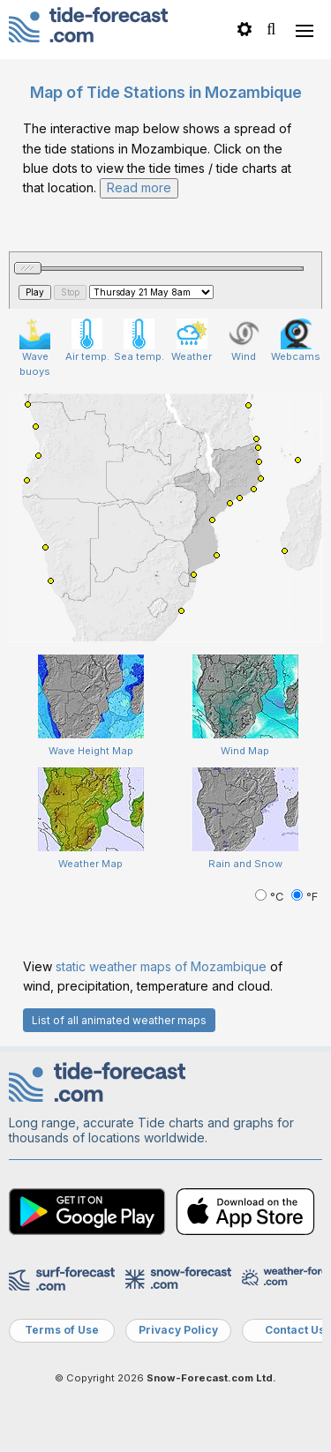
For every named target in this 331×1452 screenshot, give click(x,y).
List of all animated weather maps (119, 1020)
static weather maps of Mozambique (161, 966)
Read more (139, 187)
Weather (191, 340)
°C (271, 896)
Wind (244, 340)
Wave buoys (34, 348)
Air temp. (87, 340)
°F (304, 896)
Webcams (295, 340)
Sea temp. (139, 340)
